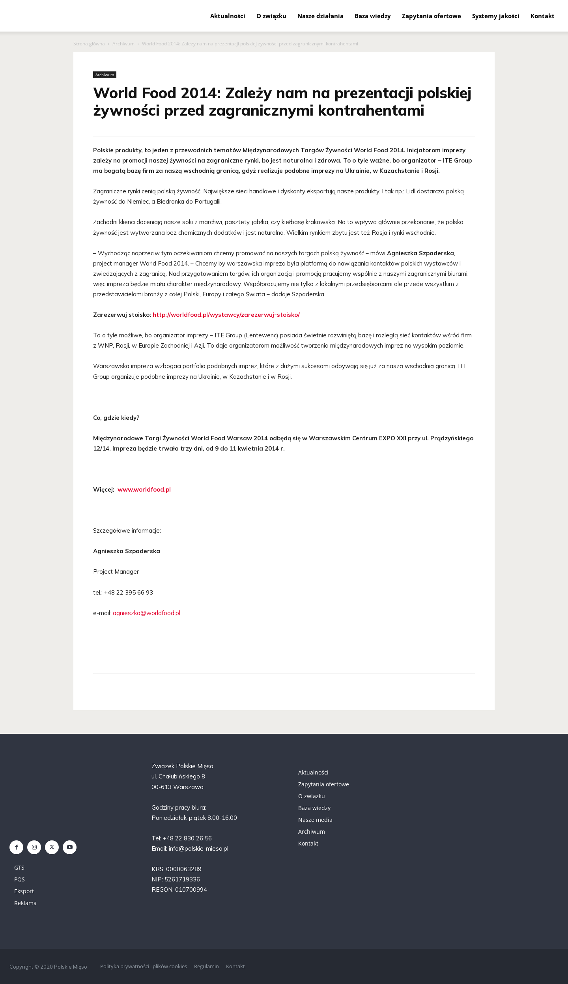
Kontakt (543, 16)
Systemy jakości (495, 16)
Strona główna (89, 43)
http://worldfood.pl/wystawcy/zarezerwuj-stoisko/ (226, 314)
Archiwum (123, 43)
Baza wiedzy (373, 16)
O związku (271, 16)
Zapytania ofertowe (431, 16)
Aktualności (227, 16)
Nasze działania (320, 16)
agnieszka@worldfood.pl (146, 613)
